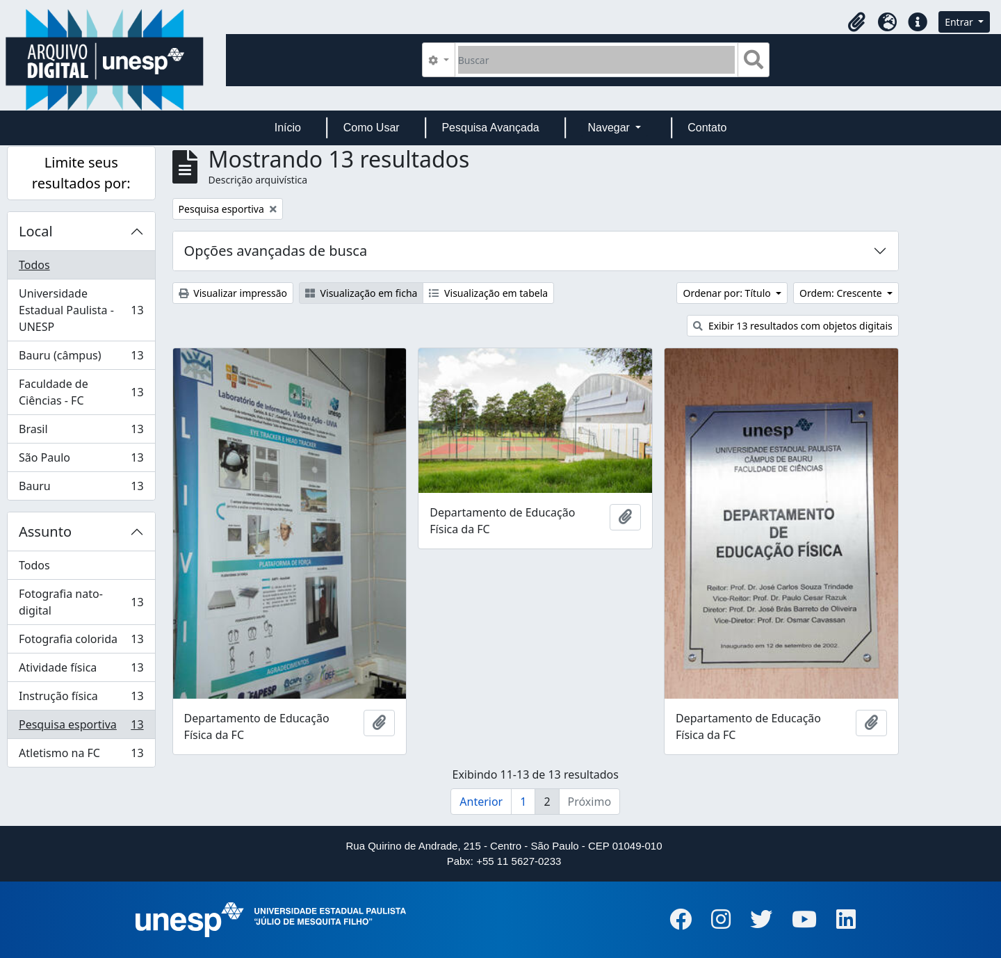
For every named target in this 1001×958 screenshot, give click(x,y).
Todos (34, 265)
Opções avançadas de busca (276, 250)
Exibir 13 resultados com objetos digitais (793, 325)
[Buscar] (597, 59)
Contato (706, 127)
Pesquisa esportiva (81, 727)
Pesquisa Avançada (490, 127)
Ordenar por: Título (728, 293)
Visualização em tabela (488, 293)
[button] (856, 22)
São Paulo (81, 460)
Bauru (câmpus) (81, 358)
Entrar (960, 22)
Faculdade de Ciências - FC (81, 392)
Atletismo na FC (81, 756)
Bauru (81, 489)
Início (288, 127)
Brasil (81, 432)
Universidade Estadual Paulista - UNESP (81, 310)
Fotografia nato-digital (81, 602)
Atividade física (81, 670)
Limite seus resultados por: (81, 173)
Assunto (45, 531)
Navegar (610, 127)
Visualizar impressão (233, 293)
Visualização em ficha (361, 293)
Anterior (481, 801)
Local (36, 231)
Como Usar (371, 127)
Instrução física (81, 699)
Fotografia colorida (81, 642)
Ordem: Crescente (841, 293)
